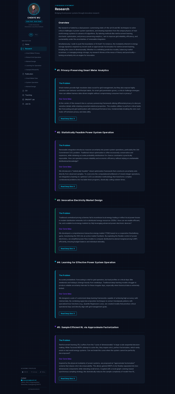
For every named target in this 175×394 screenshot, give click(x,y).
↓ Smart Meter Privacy (32, 53)
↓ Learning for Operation (33, 65)
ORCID (25, 372)
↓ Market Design (30, 61)
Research (27, 49)
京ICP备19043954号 (34, 389)
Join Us (26, 104)
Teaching (27, 95)
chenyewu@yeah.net (28, 380)
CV (24, 91)
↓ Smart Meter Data (31, 78)
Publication (27, 74)
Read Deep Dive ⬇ (68, 119)
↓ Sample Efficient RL (32, 70)
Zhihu (42, 372)
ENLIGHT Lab (28, 100)
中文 (36, 34)
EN (31, 34)
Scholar (34, 372)
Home (25, 44)
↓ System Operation (31, 82)
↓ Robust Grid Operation (33, 57)
